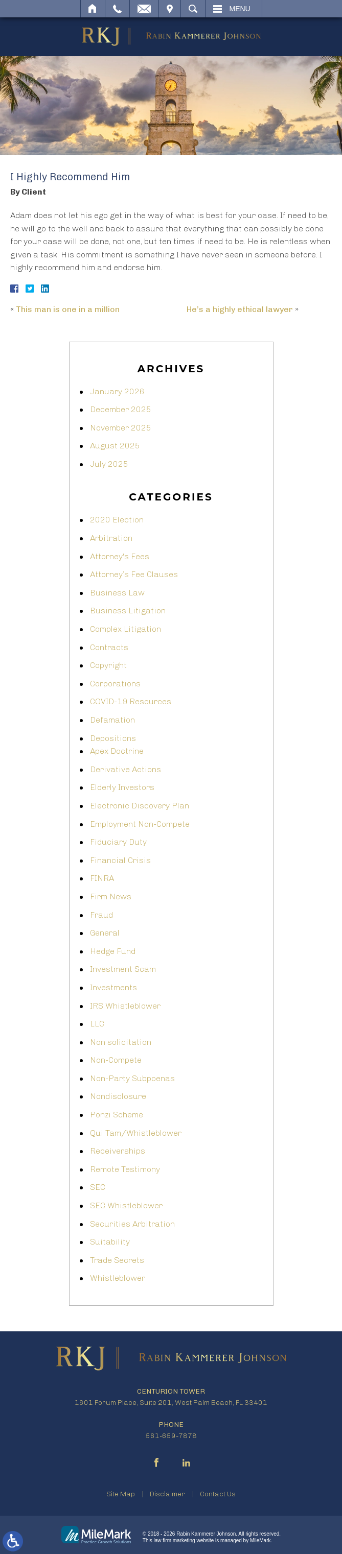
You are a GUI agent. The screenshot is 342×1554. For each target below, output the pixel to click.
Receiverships (117, 1151)
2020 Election (117, 519)
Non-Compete (116, 1060)
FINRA (102, 878)
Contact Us (218, 1494)
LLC (97, 1024)
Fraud (101, 915)
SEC (97, 1187)
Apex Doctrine (117, 751)
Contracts (109, 647)
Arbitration (111, 538)
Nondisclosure (118, 1096)
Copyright (108, 665)
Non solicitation (120, 1042)
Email (144, 8)
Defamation (112, 720)
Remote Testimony (125, 1169)
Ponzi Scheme (116, 1114)
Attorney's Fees (119, 556)
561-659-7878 (171, 1435)
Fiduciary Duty (118, 842)
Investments (113, 987)
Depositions (113, 738)
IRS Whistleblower (125, 1006)
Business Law (117, 592)
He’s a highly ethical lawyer (240, 309)
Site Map (120, 1494)
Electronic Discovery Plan (139, 805)
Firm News (110, 896)
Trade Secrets (117, 1260)
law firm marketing (174, 1540)
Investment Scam (123, 969)
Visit (169, 8)
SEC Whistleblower (126, 1205)
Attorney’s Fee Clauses (134, 574)
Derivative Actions (125, 769)
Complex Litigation (125, 629)
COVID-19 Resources (130, 701)
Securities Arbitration (132, 1224)
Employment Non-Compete (140, 824)
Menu (240, 9)
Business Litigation (128, 610)
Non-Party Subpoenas (132, 1078)
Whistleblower (117, 1278)
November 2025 (120, 428)
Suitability (110, 1242)
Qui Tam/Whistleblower (135, 1133)
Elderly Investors (122, 787)
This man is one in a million (68, 309)
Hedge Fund (112, 951)
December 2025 (120, 409)
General (105, 933)
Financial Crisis (120, 860)
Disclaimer (167, 1494)
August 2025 (115, 445)
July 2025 (109, 464)
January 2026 (117, 391)
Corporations (115, 683)
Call (117, 8)
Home (93, 8)
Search (193, 8)
